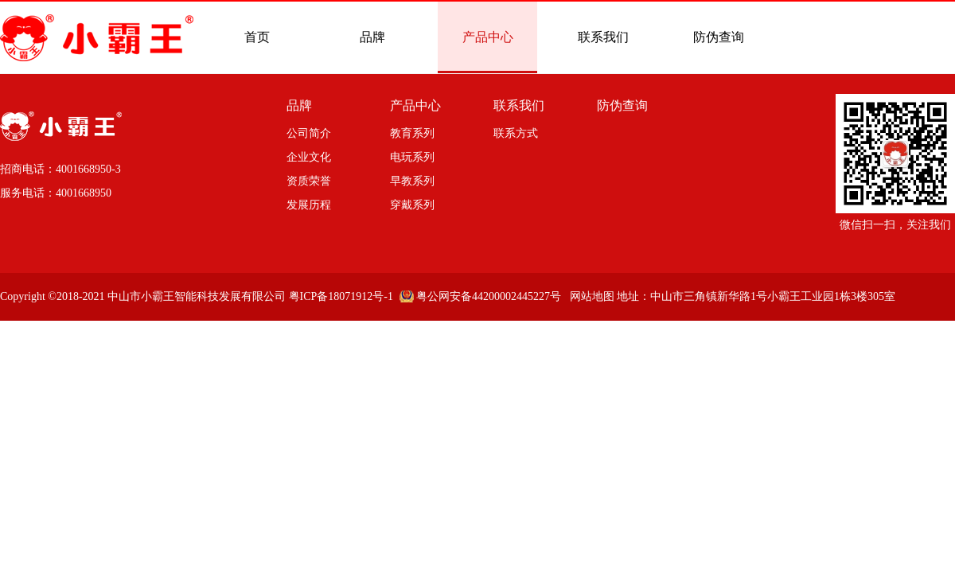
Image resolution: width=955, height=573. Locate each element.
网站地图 (589, 296)
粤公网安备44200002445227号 (488, 296)
